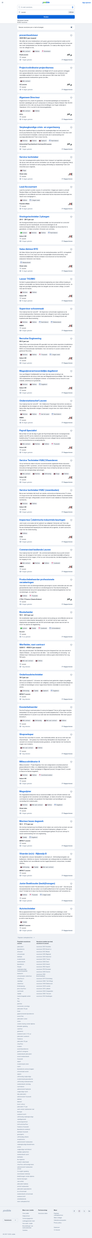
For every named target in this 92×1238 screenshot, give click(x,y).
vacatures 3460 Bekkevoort (44, 983)
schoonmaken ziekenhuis (24, 976)
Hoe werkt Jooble (27, 1223)
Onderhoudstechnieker (31, 674)
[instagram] (79, 1211)
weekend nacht (21, 1114)
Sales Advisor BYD (28, 249)
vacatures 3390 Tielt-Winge (44, 981)
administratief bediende (24, 1089)
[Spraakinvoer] (72, 7)
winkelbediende (21, 1199)
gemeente (20, 1031)
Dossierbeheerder (28, 707)
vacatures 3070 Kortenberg (44, 978)
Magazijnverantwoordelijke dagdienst (38, 371)
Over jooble (25, 1213)
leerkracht (20, 973)
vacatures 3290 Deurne (43, 971)
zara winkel (20, 1181)
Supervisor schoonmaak (31, 308)
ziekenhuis (20, 983)
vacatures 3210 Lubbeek (43, 988)
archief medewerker (23, 1186)
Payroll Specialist (28, 430)
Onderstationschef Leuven (33, 400)
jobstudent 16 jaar (22, 1008)
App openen (86, 2)
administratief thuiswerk (24, 1096)
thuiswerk (20, 1059)
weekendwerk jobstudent (24, 1054)
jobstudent (20, 946)
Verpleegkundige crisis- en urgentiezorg (39, 127)
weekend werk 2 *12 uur (24, 1034)
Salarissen (57, 1227)
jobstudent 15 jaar (22, 1041)
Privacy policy (57, 1222)
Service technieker (28, 157)
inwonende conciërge (23, 1006)
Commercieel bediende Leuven (35, 549)
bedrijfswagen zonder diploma (25, 1176)
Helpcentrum (26, 1216)
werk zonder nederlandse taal (25, 1109)
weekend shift (21, 1196)
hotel (18, 1011)
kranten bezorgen (22, 1179)
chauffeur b (20, 978)
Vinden (46, 17)
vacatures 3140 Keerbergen (44, 996)
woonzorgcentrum (22, 1122)
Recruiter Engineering (30, 338)
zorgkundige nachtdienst (24, 1149)
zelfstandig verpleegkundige (25, 1116)
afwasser (20, 951)
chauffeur (20, 1044)
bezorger (19, 1111)
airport (19, 1061)
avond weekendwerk (23, 1056)
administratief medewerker (25, 1142)
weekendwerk (21, 961)
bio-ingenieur (21, 1159)
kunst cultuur (21, 1104)
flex (18, 998)
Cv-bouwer (57, 1230)
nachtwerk (20, 991)
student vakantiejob (23, 1162)
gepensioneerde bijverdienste (25, 1013)
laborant (19, 1101)
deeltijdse (20, 1157)
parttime (19, 1003)
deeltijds (19, 956)
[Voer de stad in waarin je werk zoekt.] (46, 12)
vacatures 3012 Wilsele (43, 951)
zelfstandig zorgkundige (24, 1076)
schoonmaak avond (22, 1071)
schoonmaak (21, 954)
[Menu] (2, 2)
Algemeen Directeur (29, 97)
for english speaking (23, 1171)
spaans (19, 1074)
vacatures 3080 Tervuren (43, 993)
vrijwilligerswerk (21, 1119)
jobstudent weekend (23, 1036)
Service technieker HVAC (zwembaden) (39, 490)
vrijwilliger (20, 981)
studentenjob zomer (23, 1064)
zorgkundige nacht (22, 1091)
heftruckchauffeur (22, 1124)
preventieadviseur (28, 35)
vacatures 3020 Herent (43, 964)
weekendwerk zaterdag (24, 1084)
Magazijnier (25, 791)
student (19, 1046)
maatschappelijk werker (24, 996)
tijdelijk (19, 993)
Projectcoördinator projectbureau (36, 67)
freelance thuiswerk (23, 1127)
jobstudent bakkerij (22, 1184)
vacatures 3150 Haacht (43, 966)
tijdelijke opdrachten (23, 1152)
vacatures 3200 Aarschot (43, 956)
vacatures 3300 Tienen (43, 959)
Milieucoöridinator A (29, 761)
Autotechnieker (27, 908)
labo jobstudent (21, 1094)
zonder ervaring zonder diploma (26, 1024)
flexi (18, 1001)
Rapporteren (67, 60)
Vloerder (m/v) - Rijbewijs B (33, 853)
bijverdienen (20, 964)
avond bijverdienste (22, 1049)
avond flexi (20, 1016)
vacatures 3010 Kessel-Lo (43, 949)
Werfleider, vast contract (32, 644)
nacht (19, 1066)
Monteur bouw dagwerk (31, 821)
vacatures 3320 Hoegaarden (44, 991)
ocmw (19, 1021)
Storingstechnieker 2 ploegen (34, 216)
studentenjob (21, 959)
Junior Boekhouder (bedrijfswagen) (37, 883)
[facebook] (74, 1211)
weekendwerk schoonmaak (25, 1194)
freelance (20, 1039)
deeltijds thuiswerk (22, 1132)
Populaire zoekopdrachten (26, 937)
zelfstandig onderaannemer (25, 1081)
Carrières (24, 1230)
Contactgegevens (27, 1218)
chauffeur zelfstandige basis (25, 1164)
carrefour (19, 1029)
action (19, 1147)
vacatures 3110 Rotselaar (43, 969)
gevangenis (20, 1134)
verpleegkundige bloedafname (25, 1144)
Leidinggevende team (28, 1221)
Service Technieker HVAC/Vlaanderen (38, 460)
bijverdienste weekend (23, 1129)
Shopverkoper (26, 734)
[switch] (71, 27)
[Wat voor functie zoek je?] (46, 7)
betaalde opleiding (22, 1026)
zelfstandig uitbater (23, 1137)
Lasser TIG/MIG (27, 279)
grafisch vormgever (22, 1051)
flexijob (19, 966)
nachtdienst (20, 1086)
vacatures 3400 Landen (43, 986)
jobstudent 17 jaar (22, 1106)
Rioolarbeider (26, 612)
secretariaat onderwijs (23, 1174)
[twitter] (84, 1211)
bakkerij (19, 1099)
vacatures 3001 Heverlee (43, 946)
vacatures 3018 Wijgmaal (43, 954)
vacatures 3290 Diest (42, 961)
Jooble (13, 1234)
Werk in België (58, 1217)
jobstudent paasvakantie (24, 1189)
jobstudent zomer (22, 1019)
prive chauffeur (21, 988)
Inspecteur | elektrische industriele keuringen (42, 520)
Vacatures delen (43, 1213)
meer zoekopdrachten (23, 1201)
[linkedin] (89, 1211)
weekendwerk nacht (23, 1154)
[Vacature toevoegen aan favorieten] (71, 35)
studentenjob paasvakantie (25, 1079)
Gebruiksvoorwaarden (60, 1220)
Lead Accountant (28, 186)
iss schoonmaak (21, 1191)
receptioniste (21, 1139)
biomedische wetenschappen (25, 1069)
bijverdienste (20, 949)
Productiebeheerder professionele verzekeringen (36, 581)
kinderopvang (21, 986)
